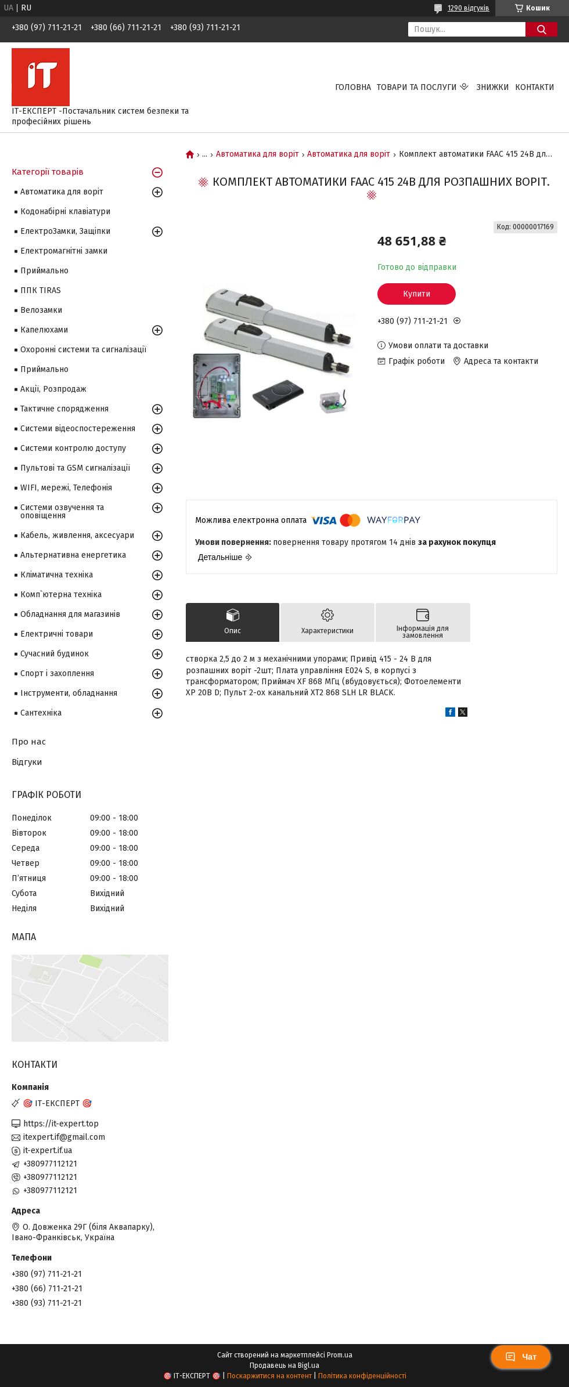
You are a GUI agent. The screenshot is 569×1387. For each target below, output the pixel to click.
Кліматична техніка (56, 575)
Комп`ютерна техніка (61, 594)
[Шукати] (541, 29)
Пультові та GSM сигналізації (75, 468)
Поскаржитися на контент (269, 1376)
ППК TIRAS (40, 290)
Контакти (534, 87)
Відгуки (27, 762)
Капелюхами (44, 330)
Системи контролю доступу (73, 448)
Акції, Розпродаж (53, 389)
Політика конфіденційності (362, 1376)
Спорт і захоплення (57, 673)
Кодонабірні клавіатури (65, 211)
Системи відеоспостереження (77, 429)
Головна (353, 87)
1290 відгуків (468, 8)
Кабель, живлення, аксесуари (77, 535)
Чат (520, 1357)
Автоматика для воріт (257, 154)
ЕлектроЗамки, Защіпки (65, 231)
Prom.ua (339, 1355)
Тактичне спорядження (64, 409)
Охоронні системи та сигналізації (83, 350)
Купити (416, 294)
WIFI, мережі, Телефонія (66, 488)
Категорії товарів (48, 172)
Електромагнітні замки (63, 251)
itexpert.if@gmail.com (64, 1137)
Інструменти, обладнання (68, 693)
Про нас (29, 741)
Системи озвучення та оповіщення (62, 512)
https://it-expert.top (61, 1124)
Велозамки (41, 310)
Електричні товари (56, 634)
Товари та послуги (417, 87)
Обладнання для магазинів (70, 614)
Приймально (44, 271)
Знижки (493, 87)
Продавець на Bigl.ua (284, 1365)
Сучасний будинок (54, 654)
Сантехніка (41, 713)
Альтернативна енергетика (73, 555)
